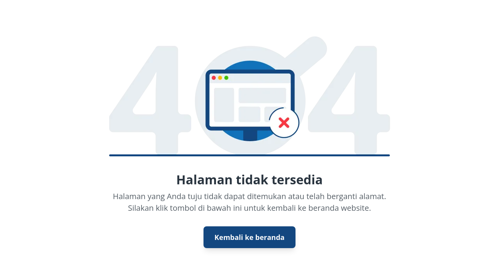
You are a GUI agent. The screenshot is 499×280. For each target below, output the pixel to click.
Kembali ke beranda (249, 237)
